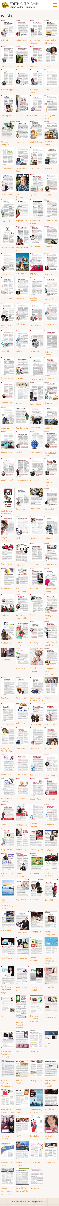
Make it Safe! (35, 1162)
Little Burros (35, 509)
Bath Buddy (20, 723)
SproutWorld (21, 66)
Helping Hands (22, 220)
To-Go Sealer (50, 775)
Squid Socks (6, 588)
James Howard (7, 168)
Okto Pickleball (7, 66)
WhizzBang (49, 698)
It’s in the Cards (22, 40)
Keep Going (49, 324)
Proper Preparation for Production (7, 1191)
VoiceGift (4, 40)
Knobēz (48, 195)
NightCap (19, 351)
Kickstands (5, 660)
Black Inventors (22, 428)
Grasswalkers (6, 403)
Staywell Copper (7, 89)
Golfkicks (33, 538)
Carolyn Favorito (7, 247)
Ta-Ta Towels (21, 775)
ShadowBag (35, 899)
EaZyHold (5, 351)
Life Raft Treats (36, 142)
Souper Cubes (7, 452)
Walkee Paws (35, 427)
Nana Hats (20, 298)
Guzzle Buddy (35, 724)
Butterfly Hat (6, 115)
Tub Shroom (35, 775)
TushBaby (34, 642)
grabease (48, 538)
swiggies (33, 66)
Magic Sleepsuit (22, 899)
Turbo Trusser (21, 324)
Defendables (21, 698)
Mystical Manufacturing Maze (51, 961)
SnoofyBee (34, 873)
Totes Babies (35, 480)
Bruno (18, 403)
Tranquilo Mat (50, 564)
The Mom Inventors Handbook (34, 1019)
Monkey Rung (21, 825)
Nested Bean (6, 643)
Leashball (48, 246)
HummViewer (35, 325)
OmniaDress (21, 798)
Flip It (18, 538)
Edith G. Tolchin (24, 4)
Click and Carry (22, 480)
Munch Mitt (20, 668)
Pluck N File (49, 987)
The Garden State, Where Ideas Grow (6, 1054)
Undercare (34, 748)
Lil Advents (20, 378)
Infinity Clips (6, 274)
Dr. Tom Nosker (22, 115)
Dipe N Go (34, 1051)
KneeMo (33, 115)
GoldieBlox (34, 1188)
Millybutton (49, 825)
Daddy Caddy (35, 404)
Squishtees (20, 142)
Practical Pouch (36, 379)
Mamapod (34, 564)
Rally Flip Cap (50, 725)
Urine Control (6, 958)
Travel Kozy (20, 748)
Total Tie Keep (21, 932)
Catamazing (35, 351)
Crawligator (20, 509)
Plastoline (49, 66)
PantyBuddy (49, 379)
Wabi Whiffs (35, 247)
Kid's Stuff (49, 299)
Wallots (19, 1051)
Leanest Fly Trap (36, 849)
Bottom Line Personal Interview (21, 1025)
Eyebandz (19, 565)
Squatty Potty (35, 799)
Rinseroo (48, 403)
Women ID (49, 168)
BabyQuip (48, 274)
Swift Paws (20, 274)
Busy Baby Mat (7, 480)
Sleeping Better (7, 724)
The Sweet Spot (22, 958)
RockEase (5, 698)
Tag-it (18, 89)
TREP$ (18, 1136)
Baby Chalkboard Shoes (49, 482)
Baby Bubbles (6, 849)
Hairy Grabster (36, 453)
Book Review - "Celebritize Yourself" (50, 1083)
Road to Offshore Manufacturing (7, 1083)
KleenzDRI (34, 588)
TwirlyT (47, 89)
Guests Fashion (36, 1136)
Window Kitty (21, 849)
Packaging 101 (36, 931)
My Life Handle (50, 428)
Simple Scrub (50, 799)
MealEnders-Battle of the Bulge (6, 990)
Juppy (3, 824)
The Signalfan (50, 1162)
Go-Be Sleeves (7, 194)
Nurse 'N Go (49, 900)
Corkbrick (19, 452)
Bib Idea (33, 615)
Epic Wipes (49, 850)
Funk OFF (33, 195)
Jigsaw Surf (5, 221)
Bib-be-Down (6, 774)
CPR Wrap (34, 274)
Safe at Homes (7, 378)
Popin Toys (5, 615)
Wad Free (5, 428)
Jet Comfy (48, 748)
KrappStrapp (35, 168)
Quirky (3, 1016)
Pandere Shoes (51, 220)
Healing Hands (36, 1080)
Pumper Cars (6, 564)
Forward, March (7, 298)
